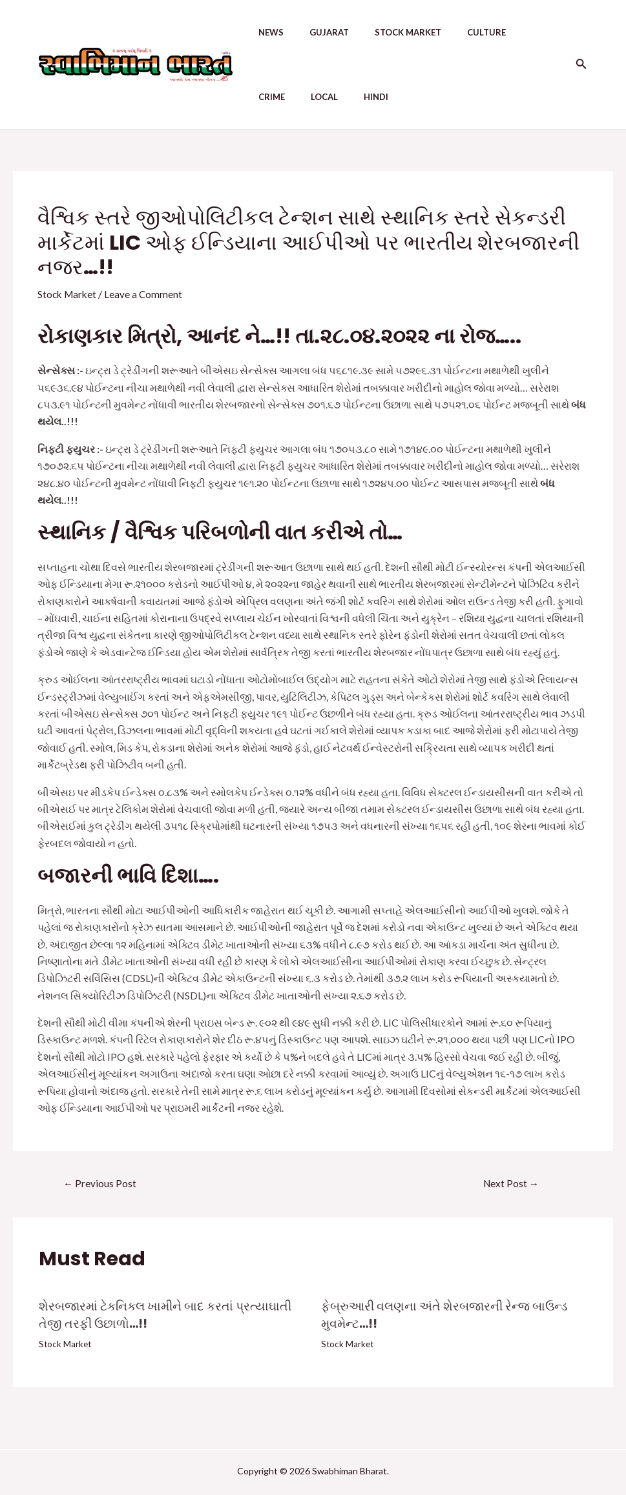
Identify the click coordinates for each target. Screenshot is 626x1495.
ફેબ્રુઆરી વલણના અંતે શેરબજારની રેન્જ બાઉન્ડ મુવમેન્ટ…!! (450, 1315)
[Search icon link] (581, 65)
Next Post (510, 1183)
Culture (458, 32)
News (258, 32)
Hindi (305, 97)
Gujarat (311, 32)
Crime (511, 32)
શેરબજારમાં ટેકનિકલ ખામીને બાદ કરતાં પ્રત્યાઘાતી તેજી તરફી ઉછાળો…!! (171, 1315)
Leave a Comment (146, 294)
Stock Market (384, 32)
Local (259, 97)
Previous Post (101, 1183)
